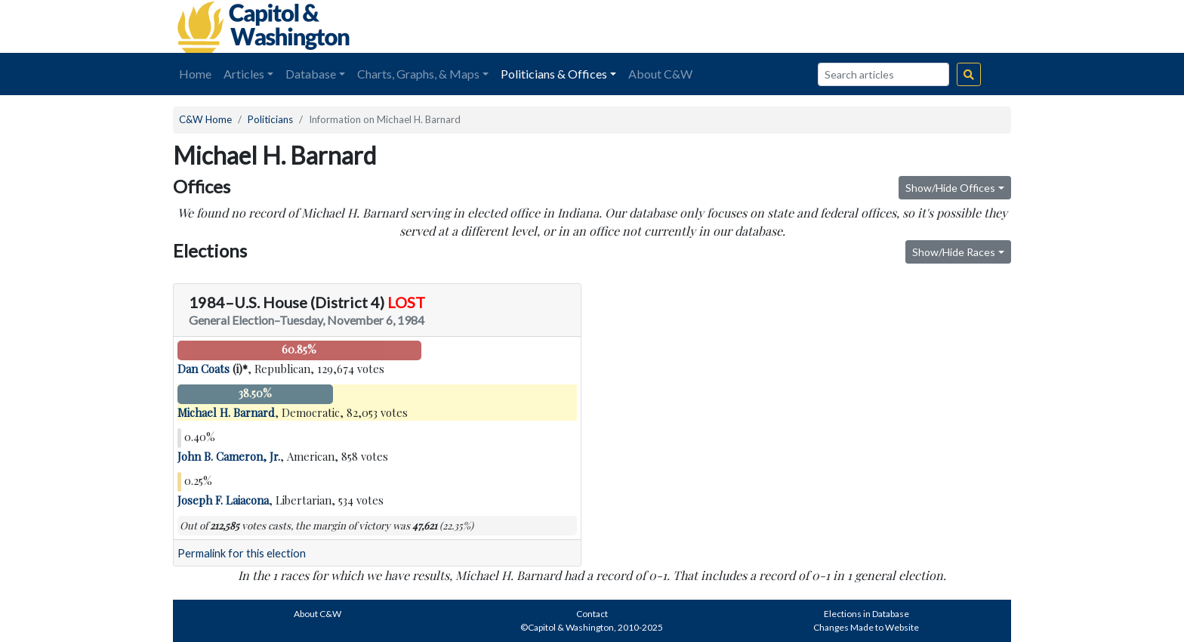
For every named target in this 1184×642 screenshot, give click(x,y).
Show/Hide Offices (950, 187)
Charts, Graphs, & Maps (418, 73)
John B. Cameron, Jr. (228, 456)
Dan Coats (203, 368)
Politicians (270, 119)
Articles (244, 73)
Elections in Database (866, 613)
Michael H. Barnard (226, 412)
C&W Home (205, 119)
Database (310, 73)
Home (195, 73)
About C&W (660, 73)
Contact (592, 613)
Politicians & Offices (554, 73)
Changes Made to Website (866, 627)
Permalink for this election (241, 553)
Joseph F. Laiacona (223, 500)
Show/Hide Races (953, 251)
